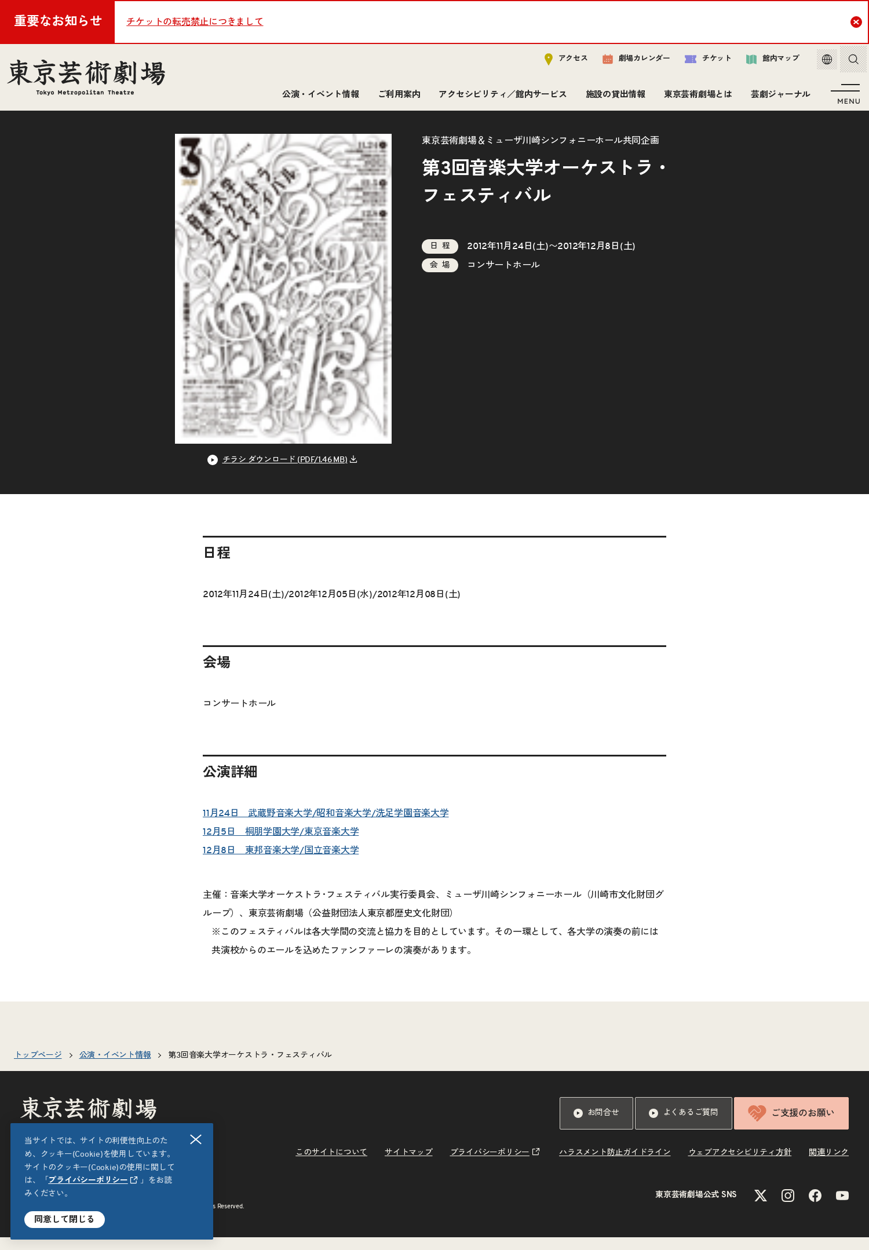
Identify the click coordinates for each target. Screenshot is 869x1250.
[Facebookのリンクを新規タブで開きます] (815, 1208)
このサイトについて (331, 1165)
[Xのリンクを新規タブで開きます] (760, 1208)
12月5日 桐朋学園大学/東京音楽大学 (281, 844)
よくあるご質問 (683, 1126)
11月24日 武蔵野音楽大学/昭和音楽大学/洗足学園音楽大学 (326, 826)
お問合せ (596, 1126)
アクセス (557, 62)
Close (857, 21)
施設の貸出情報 (613, 97)
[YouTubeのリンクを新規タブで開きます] (842, 1208)
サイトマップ (409, 1165)
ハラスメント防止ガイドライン (615, 1165)
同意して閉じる (64, 1219)
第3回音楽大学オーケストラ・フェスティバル (250, 1068)
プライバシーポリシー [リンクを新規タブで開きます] (88, 1180)
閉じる (196, 1140)
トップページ (38, 1068)
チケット (699, 61)
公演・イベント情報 (318, 97)
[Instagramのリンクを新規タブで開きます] (788, 1208)
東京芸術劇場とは (696, 97)
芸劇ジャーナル (778, 97)
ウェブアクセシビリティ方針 (740, 1165)
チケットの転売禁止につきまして (194, 22)
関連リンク (829, 1165)
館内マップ (764, 62)
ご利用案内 (396, 97)
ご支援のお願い (791, 1126)
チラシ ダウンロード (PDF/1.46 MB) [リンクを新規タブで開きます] (285, 473)
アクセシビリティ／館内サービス (500, 97)
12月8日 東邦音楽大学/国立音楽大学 (281, 863)
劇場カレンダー (628, 62)
